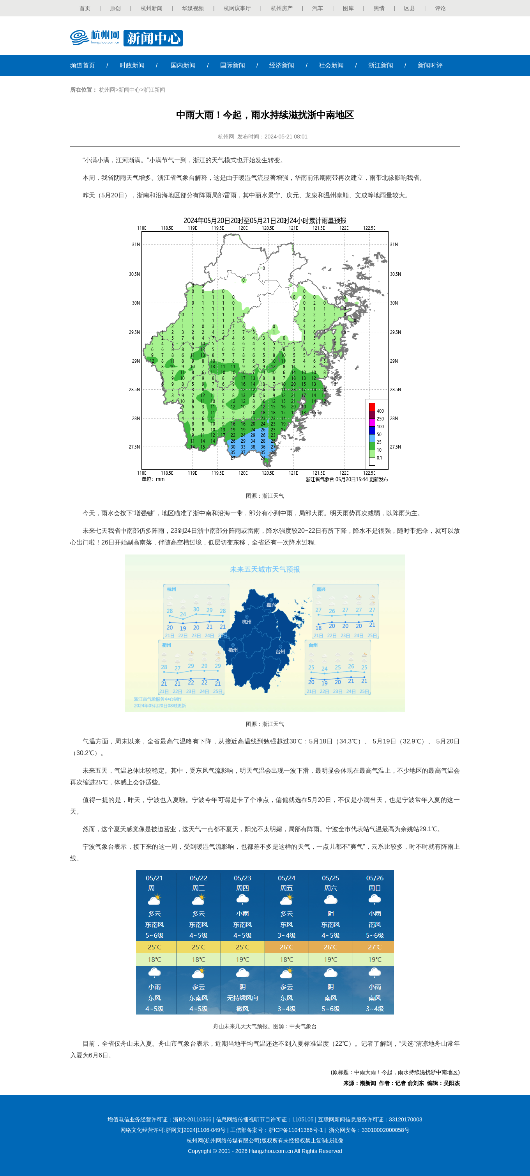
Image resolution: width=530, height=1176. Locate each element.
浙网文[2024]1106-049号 (196, 1130)
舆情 (379, 8)
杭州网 (107, 90)
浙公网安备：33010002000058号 (369, 1130)
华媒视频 (193, 8)
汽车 (317, 8)
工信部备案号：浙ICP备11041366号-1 (276, 1130)
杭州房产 (282, 8)
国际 (232, 65)
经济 (281, 65)
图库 (348, 8)
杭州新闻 (152, 8)
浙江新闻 (154, 90)
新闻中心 (129, 90)
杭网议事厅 (237, 8)
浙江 (380, 65)
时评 (430, 65)
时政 (132, 65)
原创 (115, 8)
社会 (331, 65)
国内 (183, 65)
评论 (440, 8)
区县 (409, 8)
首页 (85, 8)
